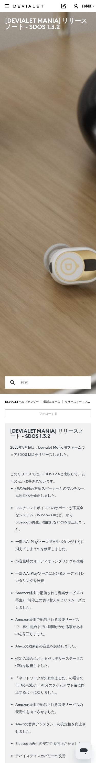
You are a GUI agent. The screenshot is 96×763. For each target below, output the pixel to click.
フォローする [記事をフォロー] (48, 414)
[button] (76, 6)
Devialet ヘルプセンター (22, 402)
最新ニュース (51, 402)
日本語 (88, 6)
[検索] (48, 382)
